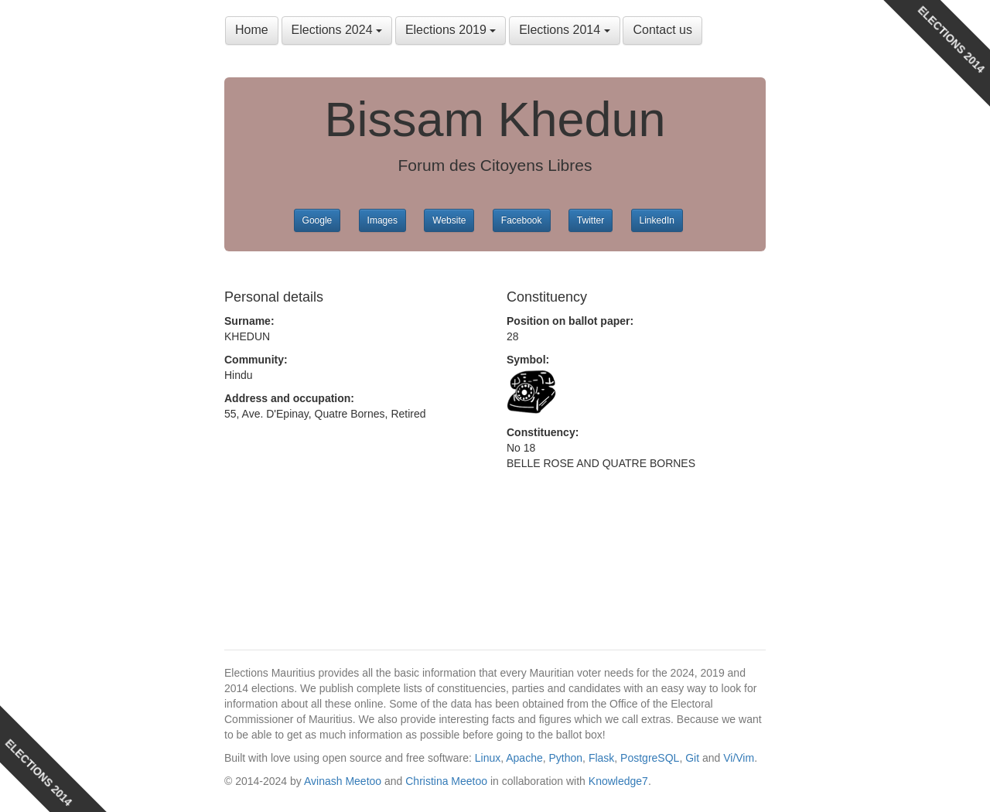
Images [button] (382, 220)
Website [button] (449, 220)
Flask (601, 758)
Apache (524, 758)
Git (692, 758)
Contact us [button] (662, 29)
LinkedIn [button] (657, 220)
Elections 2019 (450, 29)
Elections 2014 (564, 29)
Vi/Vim (738, 758)
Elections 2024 (337, 29)
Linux (487, 758)
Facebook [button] (521, 220)
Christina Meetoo (446, 781)
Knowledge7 (618, 781)
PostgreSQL (649, 758)
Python (566, 758)
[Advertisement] (348, 548)
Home (251, 29)
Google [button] (317, 220)
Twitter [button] (590, 220)
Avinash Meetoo (342, 781)
